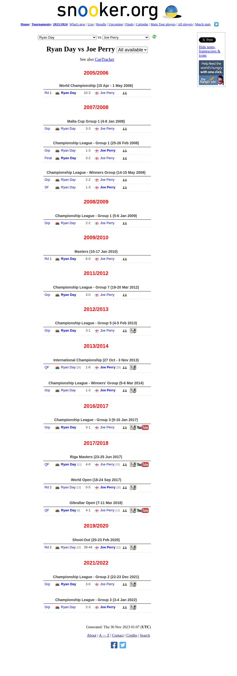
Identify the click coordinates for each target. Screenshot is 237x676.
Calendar (142, 24)
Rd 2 (48, 487)
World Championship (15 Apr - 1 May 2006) (96, 85)
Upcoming (116, 24)
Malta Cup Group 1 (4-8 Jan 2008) (96, 121)
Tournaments (41, 24)
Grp (47, 128)
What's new (77, 24)
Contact (118, 635)
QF (47, 367)
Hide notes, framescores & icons (209, 51)
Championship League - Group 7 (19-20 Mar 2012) (96, 287)
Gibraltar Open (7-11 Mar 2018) (95, 503)
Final (48, 158)
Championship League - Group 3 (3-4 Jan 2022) (96, 600)
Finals (129, 24)
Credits (131, 635)
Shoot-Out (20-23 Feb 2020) (96, 540)
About (91, 635)
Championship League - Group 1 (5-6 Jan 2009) (96, 216)
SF (47, 187)
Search (145, 635)
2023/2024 (60, 24)
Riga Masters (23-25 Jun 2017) (96, 457)
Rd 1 (48, 93)
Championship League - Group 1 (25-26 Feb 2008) (96, 143)
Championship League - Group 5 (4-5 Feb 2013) (96, 323)
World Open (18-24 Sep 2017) (96, 480)
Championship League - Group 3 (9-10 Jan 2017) (96, 420)
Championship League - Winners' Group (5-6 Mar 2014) (96, 383)
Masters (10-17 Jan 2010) (96, 251)
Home (25, 24)
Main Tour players (163, 24)
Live (91, 24)
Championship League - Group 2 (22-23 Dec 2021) (96, 577)
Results (101, 24)
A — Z (104, 635)
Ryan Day (68, 93)
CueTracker (104, 59)
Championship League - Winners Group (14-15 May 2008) (96, 172)
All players (185, 24)
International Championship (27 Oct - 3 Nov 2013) (96, 360)
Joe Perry (107, 93)
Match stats (203, 24)
